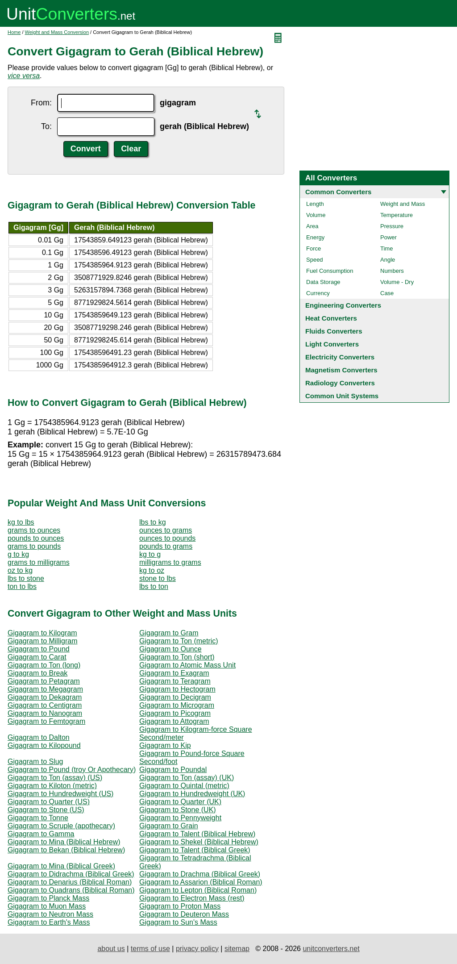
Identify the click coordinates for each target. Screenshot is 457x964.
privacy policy (197, 948)
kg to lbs (21, 522)
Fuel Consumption (329, 270)
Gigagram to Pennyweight (180, 818)
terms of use (150, 948)
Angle (387, 259)
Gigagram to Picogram (175, 713)
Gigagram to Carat (37, 657)
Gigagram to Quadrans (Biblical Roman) (71, 890)
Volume (315, 215)
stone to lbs (157, 578)
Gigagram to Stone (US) (46, 810)
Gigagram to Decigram (175, 697)
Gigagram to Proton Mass (179, 906)
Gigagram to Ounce (170, 649)
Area (312, 226)
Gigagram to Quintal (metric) (184, 785)
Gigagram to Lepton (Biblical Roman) (198, 890)
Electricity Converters (339, 357)
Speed (314, 259)
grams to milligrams (39, 562)
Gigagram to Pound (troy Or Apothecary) (72, 769)
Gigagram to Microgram (176, 705)
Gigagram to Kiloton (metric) (52, 785)
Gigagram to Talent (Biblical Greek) (194, 850)
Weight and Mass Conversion (57, 32)
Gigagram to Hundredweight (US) (60, 793)
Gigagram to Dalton (39, 737)
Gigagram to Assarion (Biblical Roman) (200, 882)
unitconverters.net (331, 948)
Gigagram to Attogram (174, 721)
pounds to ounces (36, 538)
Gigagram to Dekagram (45, 697)
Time (386, 248)
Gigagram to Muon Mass (47, 906)
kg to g (150, 554)
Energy (315, 237)
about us (111, 948)
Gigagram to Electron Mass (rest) (192, 898)
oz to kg (20, 570)
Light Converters (332, 344)
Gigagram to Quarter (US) (49, 801)
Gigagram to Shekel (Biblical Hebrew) (198, 842)
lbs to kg (152, 522)
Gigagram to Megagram (45, 689)
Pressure (391, 226)
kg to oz (151, 570)
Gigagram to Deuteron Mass (184, 914)
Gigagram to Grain (168, 826)
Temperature (396, 215)
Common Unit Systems (341, 396)
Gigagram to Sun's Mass (178, 922)
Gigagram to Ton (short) (177, 657)
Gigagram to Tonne (38, 818)
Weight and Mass (402, 203)
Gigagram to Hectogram (177, 689)
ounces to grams (165, 530)
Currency (318, 293)
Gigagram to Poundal (173, 769)
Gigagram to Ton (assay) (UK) (186, 777)
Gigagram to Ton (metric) (178, 641)
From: (41, 102)
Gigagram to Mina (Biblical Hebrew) (64, 842)
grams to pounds (34, 546)
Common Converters (338, 192)
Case (387, 293)
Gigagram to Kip (165, 745)
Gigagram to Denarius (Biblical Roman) (70, 882)
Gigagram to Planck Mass (48, 898)
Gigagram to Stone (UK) (177, 810)
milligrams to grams (170, 562)
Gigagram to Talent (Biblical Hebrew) (197, 834)
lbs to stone (26, 578)
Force (313, 248)
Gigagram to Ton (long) (44, 665)
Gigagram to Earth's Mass (49, 922)
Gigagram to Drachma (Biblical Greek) (199, 874)
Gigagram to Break (37, 673)
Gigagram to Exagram (174, 673)
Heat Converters (331, 318)
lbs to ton (153, 586)
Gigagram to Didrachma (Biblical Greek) (71, 874)
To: (46, 126)
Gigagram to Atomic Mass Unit (187, 665)
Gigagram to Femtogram (46, 721)
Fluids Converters (333, 331)
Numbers (392, 270)
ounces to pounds (167, 538)
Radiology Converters (340, 383)
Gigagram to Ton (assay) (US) (55, 777)
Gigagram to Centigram (45, 705)
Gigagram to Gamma (41, 834)
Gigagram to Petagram (44, 681)
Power (388, 237)
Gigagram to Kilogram (42, 633)
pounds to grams (165, 546)
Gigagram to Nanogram (45, 713)
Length (315, 203)
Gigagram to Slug (35, 761)
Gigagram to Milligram (42, 641)
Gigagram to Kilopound (44, 745)
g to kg (18, 554)
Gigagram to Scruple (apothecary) (61, 826)
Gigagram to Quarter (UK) (180, 801)
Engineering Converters (343, 305)
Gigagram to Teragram (175, 681)
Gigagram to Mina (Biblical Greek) (61, 866)
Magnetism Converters (341, 370)
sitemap (236, 948)
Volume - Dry (397, 282)
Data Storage (323, 282)
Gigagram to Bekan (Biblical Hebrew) (66, 850)
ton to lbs (22, 586)
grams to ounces (34, 530)
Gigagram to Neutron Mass (50, 914)
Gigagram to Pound (39, 649)
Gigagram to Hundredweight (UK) (192, 793)
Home (14, 32)
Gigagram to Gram (168, 633)
